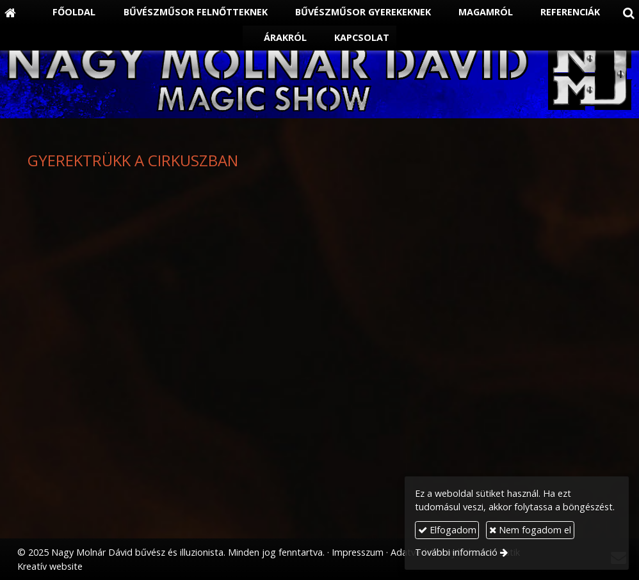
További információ (456, 552)
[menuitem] (67, 13)
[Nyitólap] (10, 13)
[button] (629, 13)
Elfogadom (447, 530)
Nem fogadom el (530, 530)
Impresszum (358, 552)
